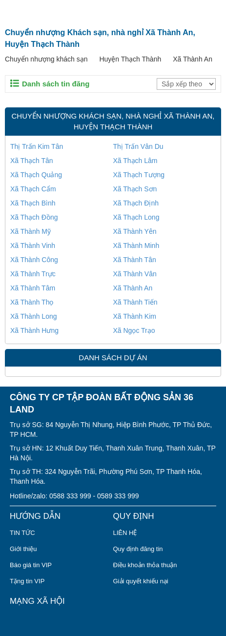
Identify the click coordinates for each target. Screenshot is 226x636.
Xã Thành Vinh (32, 245)
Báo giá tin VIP (31, 565)
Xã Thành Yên (135, 231)
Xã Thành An (192, 59)
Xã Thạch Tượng (139, 175)
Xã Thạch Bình (33, 203)
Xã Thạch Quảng (36, 175)
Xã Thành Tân (134, 260)
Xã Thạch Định (136, 203)
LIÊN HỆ (125, 532)
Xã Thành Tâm (32, 288)
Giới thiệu (23, 549)
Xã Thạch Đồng (34, 217)
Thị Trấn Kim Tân (36, 146)
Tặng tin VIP (27, 581)
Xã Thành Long (33, 316)
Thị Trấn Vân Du (138, 146)
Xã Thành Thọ (31, 302)
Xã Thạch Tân (31, 160)
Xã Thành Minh (136, 245)
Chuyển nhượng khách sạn (46, 59)
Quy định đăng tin (138, 549)
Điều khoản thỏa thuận (145, 565)
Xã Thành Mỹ (30, 231)
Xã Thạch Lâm (135, 160)
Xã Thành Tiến (135, 302)
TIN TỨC (22, 532)
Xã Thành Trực (33, 274)
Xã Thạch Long (136, 217)
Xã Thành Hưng (34, 330)
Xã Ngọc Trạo (134, 330)
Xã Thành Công (34, 260)
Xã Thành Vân (135, 274)
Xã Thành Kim (134, 316)
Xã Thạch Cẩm (33, 189)
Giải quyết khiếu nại (140, 581)
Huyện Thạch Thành (130, 59)
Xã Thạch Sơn (135, 189)
